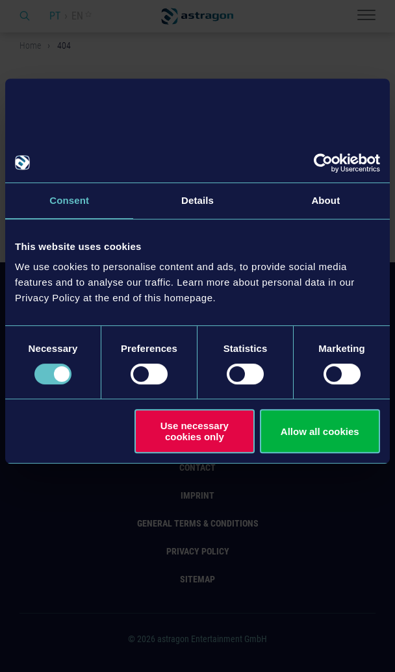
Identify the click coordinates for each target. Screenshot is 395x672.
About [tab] (325, 200)
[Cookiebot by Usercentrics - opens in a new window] (323, 163)
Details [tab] (197, 200)
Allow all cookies (320, 431)
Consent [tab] (69, 200)
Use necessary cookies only (194, 431)
